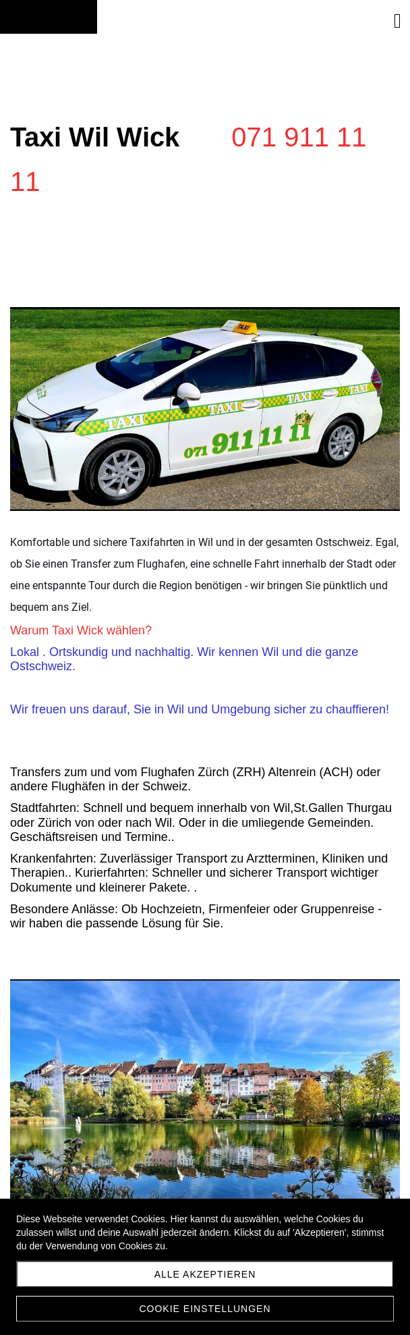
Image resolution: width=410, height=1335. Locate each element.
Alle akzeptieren (205, 1274)
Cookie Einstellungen (204, 1308)
